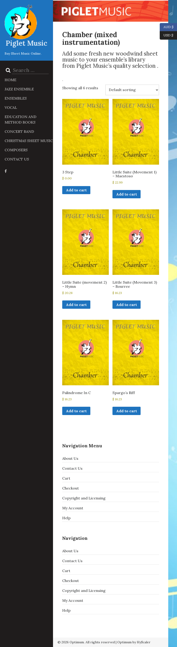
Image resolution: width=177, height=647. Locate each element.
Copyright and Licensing (84, 498)
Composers (16, 150)
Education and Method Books (20, 119)
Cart (66, 478)
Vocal (11, 107)
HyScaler (143, 642)
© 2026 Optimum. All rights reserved (86, 642)
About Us (70, 458)
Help (66, 518)
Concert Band (19, 131)
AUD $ (167, 27)
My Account (72, 508)
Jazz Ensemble (19, 89)
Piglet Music (26, 43)
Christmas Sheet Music (29, 140)
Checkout (70, 488)
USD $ (168, 35)
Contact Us (17, 159)
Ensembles (16, 98)
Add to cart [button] (76, 190)
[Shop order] (132, 90)
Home (10, 79)
